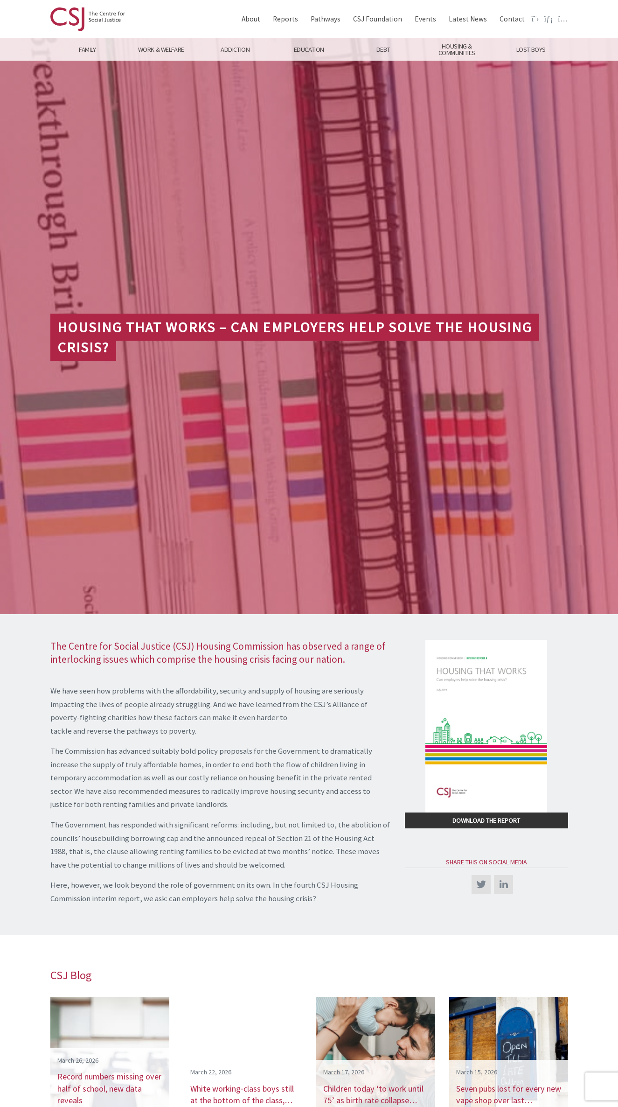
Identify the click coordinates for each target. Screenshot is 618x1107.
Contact (512, 18)
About (251, 18)
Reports (285, 18)
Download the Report (486, 820)
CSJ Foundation (377, 18)
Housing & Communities (456, 49)
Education (309, 49)
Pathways (325, 18)
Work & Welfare (161, 49)
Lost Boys (531, 49)
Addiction (235, 49)
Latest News (468, 18)
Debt (382, 49)
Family (87, 49)
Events (425, 18)
